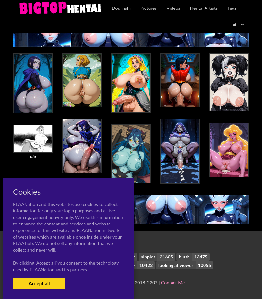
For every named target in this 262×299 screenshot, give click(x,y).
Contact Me (173, 282)
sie (33, 156)
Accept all (39, 283)
